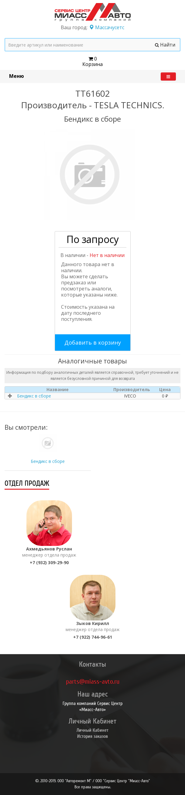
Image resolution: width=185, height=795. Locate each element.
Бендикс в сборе (48, 461)
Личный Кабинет (92, 730)
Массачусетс (106, 27)
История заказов (92, 736)
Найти (165, 44)
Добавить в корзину (92, 342)
